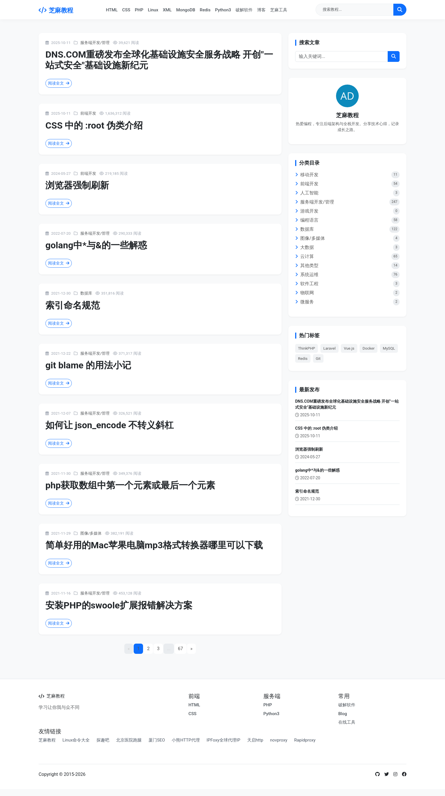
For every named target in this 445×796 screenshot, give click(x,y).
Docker (368, 348)
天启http (255, 740)
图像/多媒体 (91, 533)
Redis (205, 9)
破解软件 (244, 9)
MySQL (389, 348)
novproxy (278, 740)
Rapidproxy (305, 740)
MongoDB (185, 9)
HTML (111, 9)
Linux (153, 9)
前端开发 (88, 113)
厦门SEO (156, 740)
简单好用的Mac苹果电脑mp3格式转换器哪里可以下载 (154, 545)
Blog (342, 713)
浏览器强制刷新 (77, 185)
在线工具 (346, 722)
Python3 (223, 9)
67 (180, 648)
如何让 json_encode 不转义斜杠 (109, 425)
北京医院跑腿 (129, 740)
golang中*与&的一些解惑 (96, 245)
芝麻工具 (278, 9)
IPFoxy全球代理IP (223, 740)
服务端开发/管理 (95, 42)
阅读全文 (58, 83)
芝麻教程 (56, 10)
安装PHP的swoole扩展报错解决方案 (118, 605)
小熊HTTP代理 (186, 740)
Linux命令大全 (76, 740)
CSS (126, 9)
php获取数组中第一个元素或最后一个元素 (130, 485)
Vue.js (349, 348)
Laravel (329, 348)
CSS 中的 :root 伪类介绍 (94, 125)
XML (167, 9)
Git (318, 358)
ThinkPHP (306, 348)
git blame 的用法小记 (88, 365)
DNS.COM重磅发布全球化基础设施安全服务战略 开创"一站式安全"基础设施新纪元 (347, 404)
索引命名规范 (72, 305)
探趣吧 (102, 740)
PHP (139, 9)
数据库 (86, 293)
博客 (261, 9)
